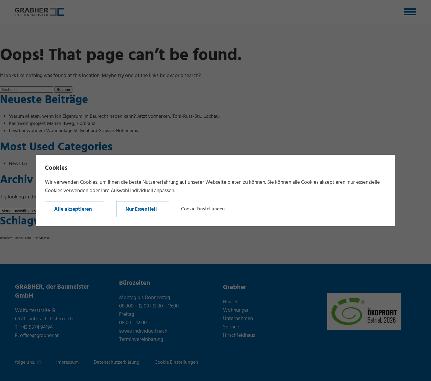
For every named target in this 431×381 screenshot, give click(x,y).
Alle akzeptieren (73, 209)
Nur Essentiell (141, 209)
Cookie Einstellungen (203, 209)
